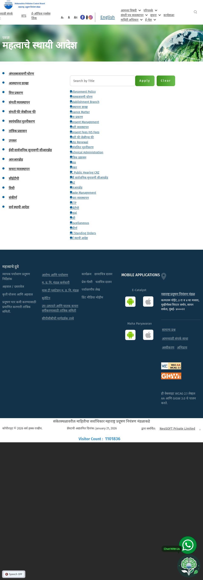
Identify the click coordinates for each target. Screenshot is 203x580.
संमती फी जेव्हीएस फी (82, 137)
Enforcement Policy (83, 92)
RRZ (72, 183)
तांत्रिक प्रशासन (78, 157)
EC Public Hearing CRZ (84, 172)
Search (195, 12)
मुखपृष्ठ (6, 37)
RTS (23, 16)
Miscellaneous (79, 223)
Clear (166, 81)
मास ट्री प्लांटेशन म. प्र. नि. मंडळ (60, 290)
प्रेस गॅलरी (87, 282)
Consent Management (84, 122)
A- (62, 17)
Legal (73, 213)
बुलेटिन (46, 298)
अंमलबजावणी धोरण (81, 97)
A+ (76, 17)
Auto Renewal (79, 142)
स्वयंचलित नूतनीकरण (82, 147)
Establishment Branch (84, 102)
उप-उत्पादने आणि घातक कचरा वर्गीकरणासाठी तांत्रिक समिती (60, 308)
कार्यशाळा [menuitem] (168, 15)
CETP (73, 203)
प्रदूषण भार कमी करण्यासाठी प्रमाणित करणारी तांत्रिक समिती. (19, 307)
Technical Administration (86, 152)
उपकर (73, 167)
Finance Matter (80, 112)
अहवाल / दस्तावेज (13, 287)
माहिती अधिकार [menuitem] (131, 20)
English (107, 17)
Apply (144, 81)
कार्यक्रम (86, 274)
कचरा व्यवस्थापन (79, 198)
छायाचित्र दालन (103, 274)
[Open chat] (189, 566)
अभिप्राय (182, 347)
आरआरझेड (76, 187)
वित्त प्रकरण (76, 117)
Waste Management (83, 193)
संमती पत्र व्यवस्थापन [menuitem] (134, 15)
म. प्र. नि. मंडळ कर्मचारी (56, 282)
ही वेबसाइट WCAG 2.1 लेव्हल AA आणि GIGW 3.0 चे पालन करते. (178, 398)
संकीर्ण (73, 228)
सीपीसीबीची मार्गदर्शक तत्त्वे (58, 318)
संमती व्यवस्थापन (79, 127)
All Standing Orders (83, 233)
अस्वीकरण (168, 347)
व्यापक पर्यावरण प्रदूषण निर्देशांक (16, 276)
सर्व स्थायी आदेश (79, 238)
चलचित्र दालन (103, 282)
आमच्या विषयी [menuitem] (130, 10)
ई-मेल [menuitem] (150, 20)
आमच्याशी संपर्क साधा (175, 338)
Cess (73, 162)
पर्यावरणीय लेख (91, 289)
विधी (72, 218)
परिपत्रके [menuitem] (150, 10)
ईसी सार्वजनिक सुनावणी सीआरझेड (89, 177)
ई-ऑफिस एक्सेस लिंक (40, 16)
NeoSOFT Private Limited (177, 428)
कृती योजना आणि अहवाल (17, 294)
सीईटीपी (74, 208)
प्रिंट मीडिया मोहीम (92, 297)
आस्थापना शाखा (79, 107)
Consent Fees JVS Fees (84, 132)
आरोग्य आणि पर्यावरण (55, 275)
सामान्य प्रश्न (169, 330)
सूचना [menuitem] (155, 15)
